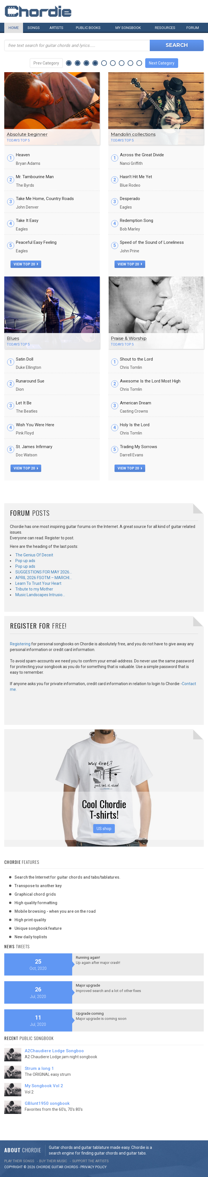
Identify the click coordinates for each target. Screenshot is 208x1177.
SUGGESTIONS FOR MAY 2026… (43, 572)
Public (88, 28)
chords (71, 1167)
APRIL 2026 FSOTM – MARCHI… (43, 577)
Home (14, 28)
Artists (56, 28)
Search (177, 45)
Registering (20, 644)
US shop (104, 828)
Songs (34, 28)
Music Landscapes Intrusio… (40, 594)
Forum (192, 28)
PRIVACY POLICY (93, 1167)
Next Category (161, 63)
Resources (165, 28)
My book (128, 28)
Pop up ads (25, 560)
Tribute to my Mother (34, 589)
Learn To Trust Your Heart (38, 583)
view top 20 (26, 264)
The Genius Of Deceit (34, 555)
